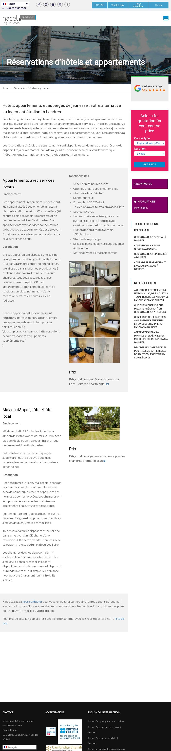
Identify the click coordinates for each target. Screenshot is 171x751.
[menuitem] (15, 4)
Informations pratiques (144, 204)
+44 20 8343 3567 (16, 8)
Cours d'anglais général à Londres (106, 721)
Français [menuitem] (11, 4)
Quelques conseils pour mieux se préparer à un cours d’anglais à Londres (150, 308)
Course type (142, 138)
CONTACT (100, 5)
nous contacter (32, 601)
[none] (15, 4)
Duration (139, 148)
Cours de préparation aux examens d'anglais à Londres (150, 266)
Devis (158, 5)
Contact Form (9, 730)
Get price (149, 164)
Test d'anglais (138, 5)
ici (107, 384)
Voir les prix (117, 5)
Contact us (143, 183)
